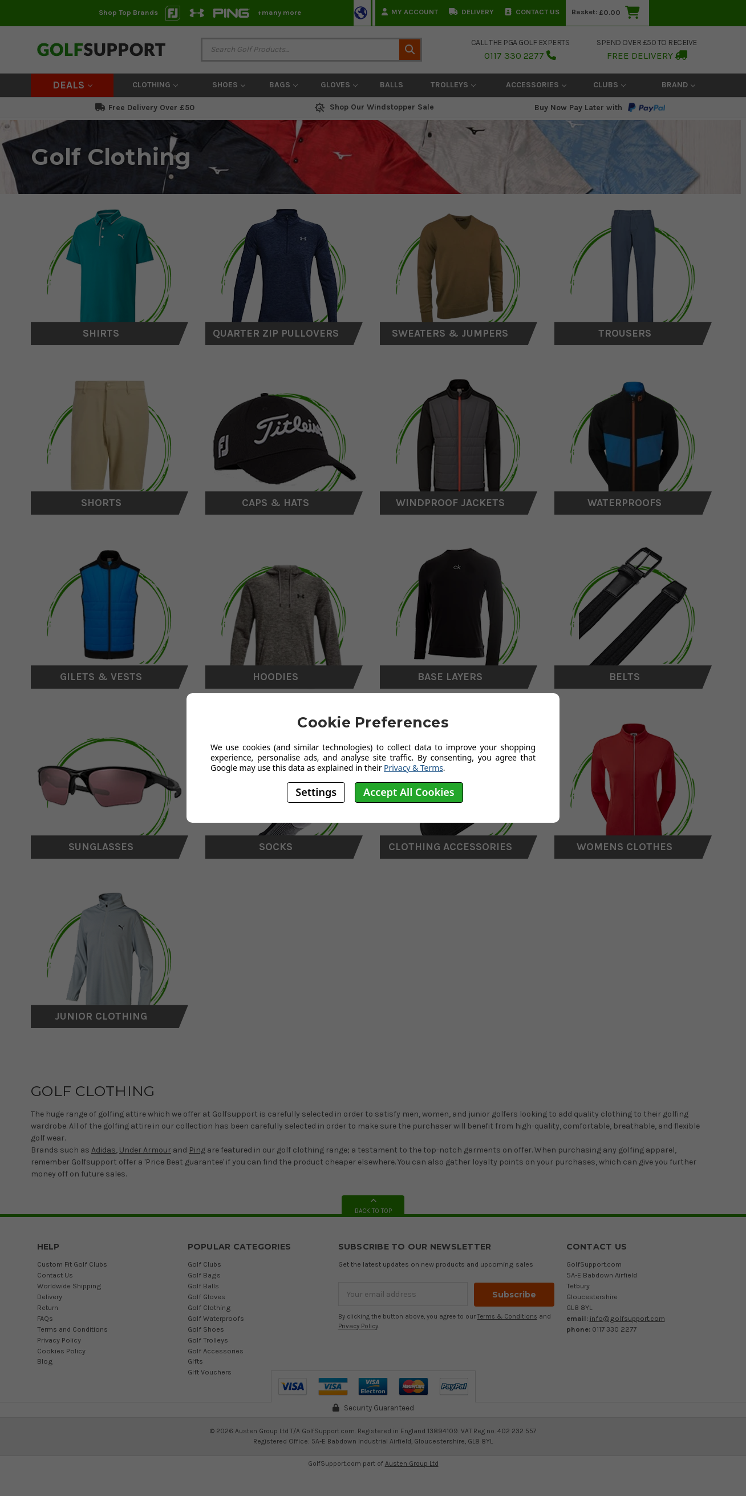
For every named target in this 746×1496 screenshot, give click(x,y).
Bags (283, 85)
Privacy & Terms (413, 767)
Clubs (609, 85)
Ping (197, 1150)
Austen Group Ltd (412, 1463)
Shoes (228, 85)
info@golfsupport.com (627, 1318)
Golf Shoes (206, 1329)
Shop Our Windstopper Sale (373, 107)
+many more (279, 12)
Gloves (339, 85)
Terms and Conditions (72, 1329)
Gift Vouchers (210, 1372)
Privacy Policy (59, 1340)
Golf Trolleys (208, 1340)
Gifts (195, 1361)
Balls (391, 85)
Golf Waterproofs (216, 1318)
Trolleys (453, 85)
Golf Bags (204, 1275)
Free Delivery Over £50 (144, 107)
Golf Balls (203, 1285)
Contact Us (532, 11)
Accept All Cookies (409, 792)
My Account (410, 11)
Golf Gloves (206, 1296)
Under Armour (145, 1150)
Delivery (471, 11)
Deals (72, 85)
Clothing (155, 85)
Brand (678, 85)
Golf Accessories (216, 1351)
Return (47, 1307)
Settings (315, 792)
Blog (45, 1361)
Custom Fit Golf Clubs (72, 1264)
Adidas (103, 1150)
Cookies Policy (61, 1351)
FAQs (45, 1318)
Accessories (536, 85)
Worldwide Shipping (69, 1285)
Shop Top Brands (128, 12)
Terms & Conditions (507, 1316)
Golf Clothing (209, 1307)
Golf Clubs (204, 1264)
